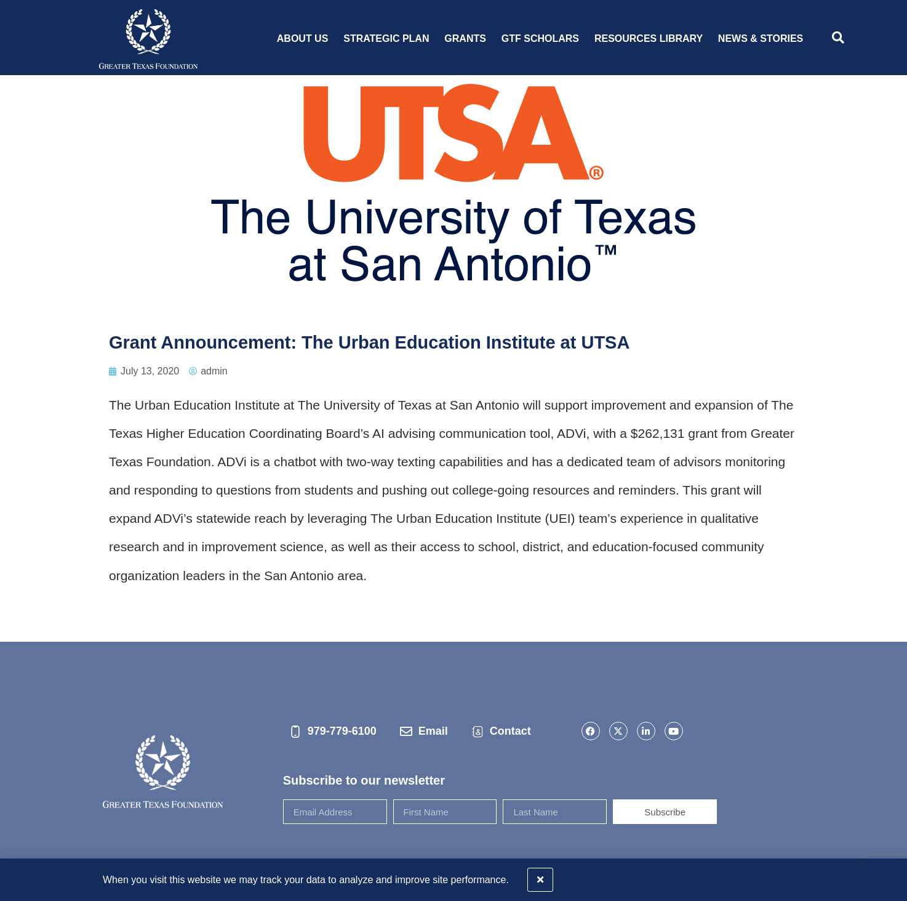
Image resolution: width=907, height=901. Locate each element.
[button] (890, 876)
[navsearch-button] (838, 38)
